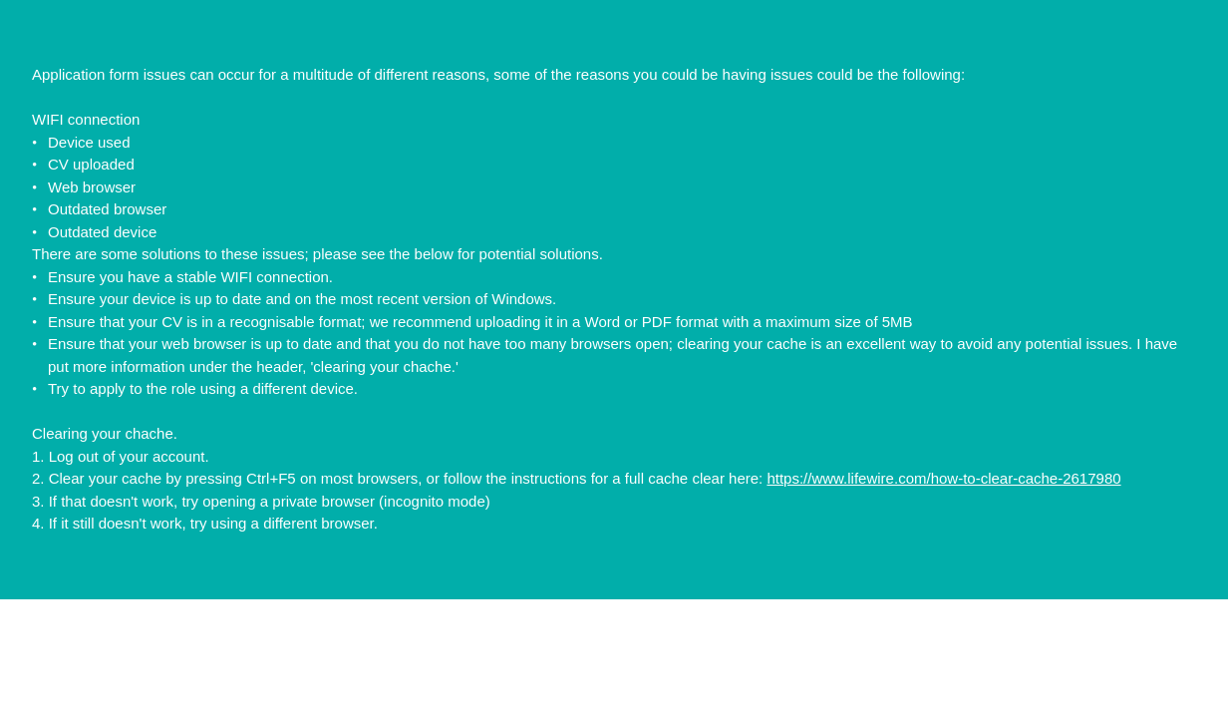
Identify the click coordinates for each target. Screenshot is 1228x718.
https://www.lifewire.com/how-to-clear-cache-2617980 (943, 478)
